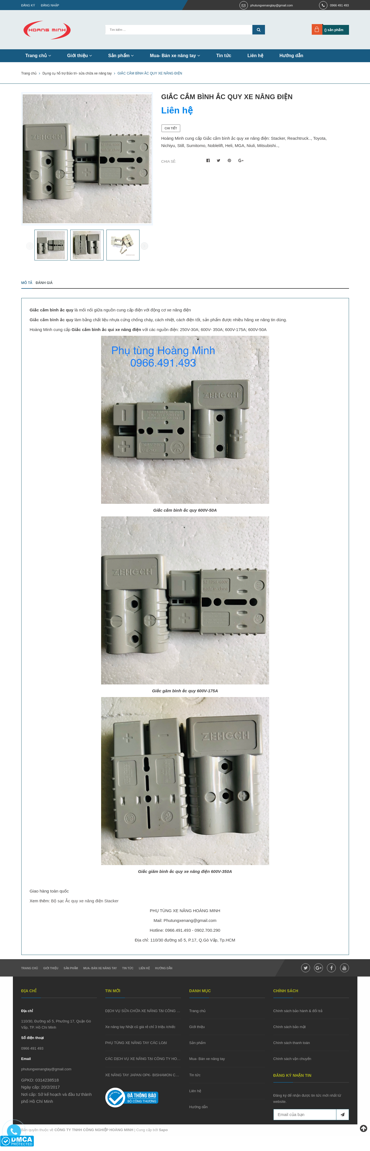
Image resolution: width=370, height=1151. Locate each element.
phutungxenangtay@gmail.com (271, 5)
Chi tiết (171, 128)
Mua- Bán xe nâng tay (175, 55)
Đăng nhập (50, 5)
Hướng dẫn (291, 55)
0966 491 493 (339, 5)
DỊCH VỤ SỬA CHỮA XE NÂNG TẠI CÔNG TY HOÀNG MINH (155, 1015)
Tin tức (223, 55)
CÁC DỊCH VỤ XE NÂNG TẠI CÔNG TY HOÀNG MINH (150, 1063)
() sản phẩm (333, 30)
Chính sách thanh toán (291, 1047)
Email (26, 1063)
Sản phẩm (121, 55)
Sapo (163, 1134)
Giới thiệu (79, 55)
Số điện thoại (32, 1042)
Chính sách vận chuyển (292, 1063)
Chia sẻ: (168, 161)
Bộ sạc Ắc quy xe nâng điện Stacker (85, 905)
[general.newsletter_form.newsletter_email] (311, 1119)
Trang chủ (38, 55)
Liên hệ (255, 55)
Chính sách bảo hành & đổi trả (298, 1015)
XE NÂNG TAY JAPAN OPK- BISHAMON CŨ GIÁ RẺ (148, 1079)
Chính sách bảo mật (289, 1031)
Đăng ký (28, 5)
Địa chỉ (27, 1015)
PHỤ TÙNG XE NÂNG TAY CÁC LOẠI (136, 1047)
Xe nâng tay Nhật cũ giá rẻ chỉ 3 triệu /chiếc (140, 1031)
